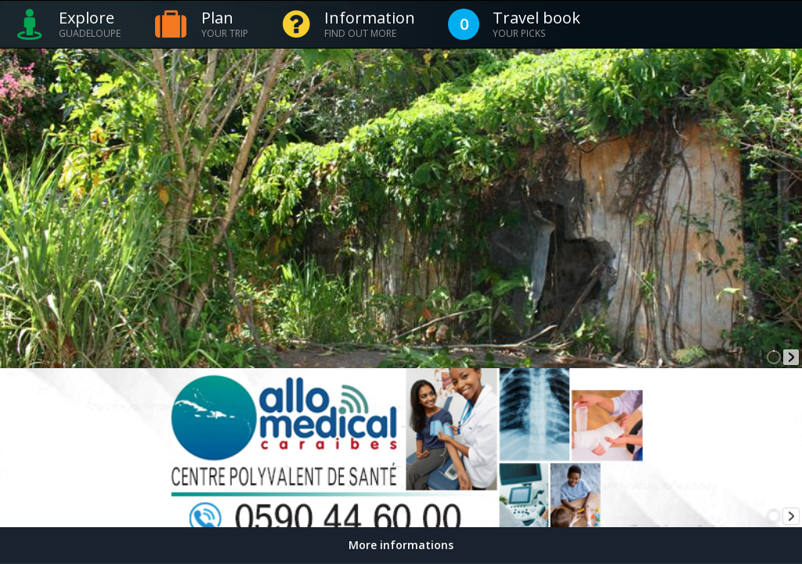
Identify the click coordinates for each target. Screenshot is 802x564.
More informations (401, 544)
